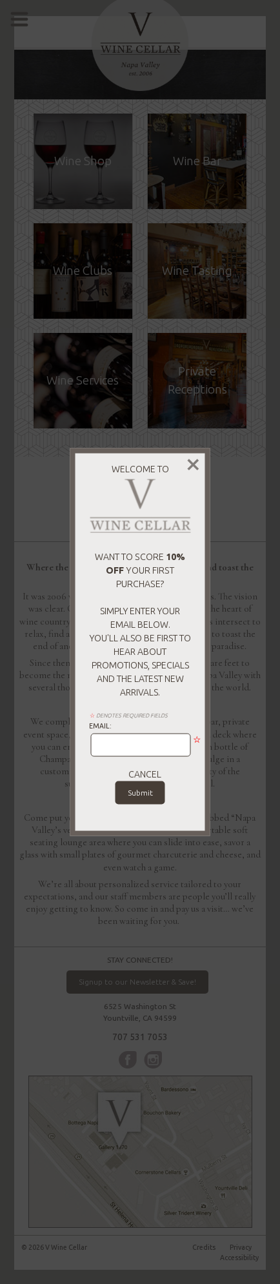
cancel (144, 773)
